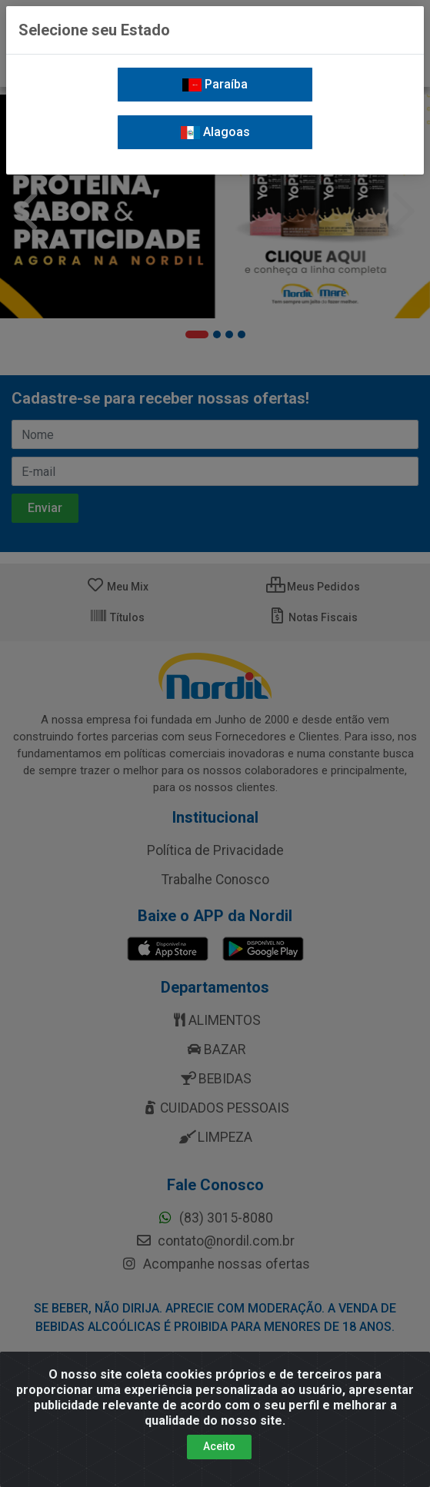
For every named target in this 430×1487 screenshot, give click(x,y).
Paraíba (215, 84)
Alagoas (215, 132)
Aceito (219, 1455)
